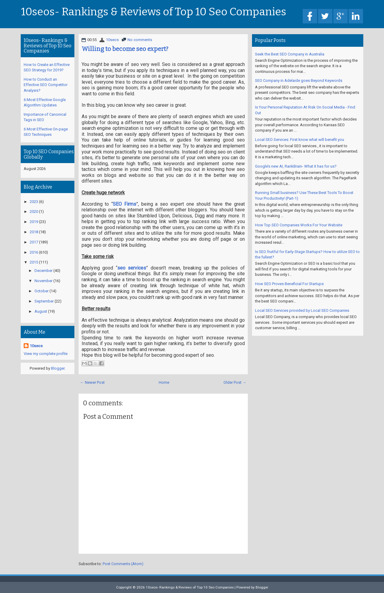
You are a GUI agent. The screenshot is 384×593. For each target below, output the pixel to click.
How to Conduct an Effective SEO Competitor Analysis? (46, 85)
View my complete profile (46, 353)
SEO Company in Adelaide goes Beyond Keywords (298, 80)
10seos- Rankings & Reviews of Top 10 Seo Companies (153, 12)
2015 (34, 262)
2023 (34, 201)
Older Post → (235, 382)
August (40, 311)
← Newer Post (92, 382)
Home (164, 382)
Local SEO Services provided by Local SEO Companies (302, 310)
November (43, 281)
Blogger (57, 368)
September (44, 301)
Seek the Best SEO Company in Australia (289, 54)
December (43, 270)
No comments (140, 39)
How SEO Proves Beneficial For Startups (289, 284)
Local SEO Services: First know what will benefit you (299, 139)
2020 (34, 211)
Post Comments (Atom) (123, 564)
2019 (34, 221)
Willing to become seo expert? (125, 48)
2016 (34, 252)
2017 (34, 242)
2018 (34, 232)
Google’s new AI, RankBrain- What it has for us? (296, 166)
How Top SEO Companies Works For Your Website (298, 225)
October (41, 291)
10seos (112, 39)
